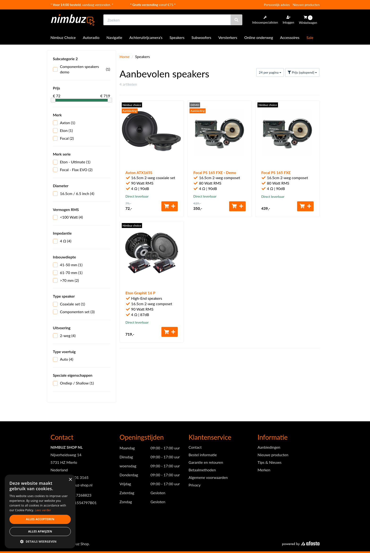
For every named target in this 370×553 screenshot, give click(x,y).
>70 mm (66, 280)
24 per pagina (270, 72)
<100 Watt (68, 217)
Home (125, 56)
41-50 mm (67, 265)
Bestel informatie (203, 454)
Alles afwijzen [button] (40, 531)
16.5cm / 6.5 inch (73, 193)
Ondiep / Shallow (73, 383)
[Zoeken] (236, 19)
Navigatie (114, 37)
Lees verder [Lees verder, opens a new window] (43, 510)
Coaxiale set (69, 304)
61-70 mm (67, 272)
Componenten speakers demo (81, 69)
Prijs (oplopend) (302, 72)
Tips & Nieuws (270, 462)
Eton (63, 130)
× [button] (70, 479)
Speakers (177, 37)
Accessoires (289, 37)
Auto (63, 359)
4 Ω (62, 241)
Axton (64, 123)
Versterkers (227, 37)
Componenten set (74, 312)
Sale (310, 37)
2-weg (64, 335)
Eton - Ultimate (71, 162)
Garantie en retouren (206, 462)
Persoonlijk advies (277, 5)
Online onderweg (258, 37)
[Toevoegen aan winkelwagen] (169, 206)
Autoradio (91, 37)
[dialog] (40, 512)
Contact (195, 447)
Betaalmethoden (202, 470)
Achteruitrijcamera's (146, 37)
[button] (40, 541)
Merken (264, 470)
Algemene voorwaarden (208, 477)
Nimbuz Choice (63, 37)
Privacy (195, 485)
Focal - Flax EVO (72, 170)
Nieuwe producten (306, 5)
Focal (63, 138)
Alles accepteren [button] (40, 519)
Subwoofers (201, 37)
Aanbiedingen (269, 447)
